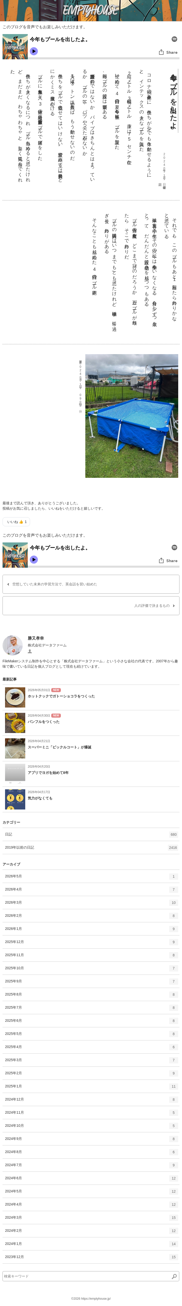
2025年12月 (91, 944)
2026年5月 (91, 878)
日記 (91, 836)
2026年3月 (91, 904)
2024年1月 (91, 1245)
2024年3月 (91, 1219)
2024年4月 (91, 1206)
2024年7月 (91, 1167)
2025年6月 (91, 1022)
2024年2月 (91, 1232)
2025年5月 (91, 1035)
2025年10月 (91, 970)
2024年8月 (91, 1154)
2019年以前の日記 (91, 849)
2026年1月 (91, 930)
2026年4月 (91, 891)
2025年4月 (91, 1049)
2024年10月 (91, 1127)
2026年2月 (91, 917)
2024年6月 (91, 1180)
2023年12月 (91, 1259)
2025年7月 (91, 1009)
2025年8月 (91, 996)
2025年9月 (91, 983)
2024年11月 (91, 1114)
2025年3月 (91, 1062)
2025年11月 (91, 957)
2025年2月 (91, 1075)
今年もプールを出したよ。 (173, 101)
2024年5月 (91, 1193)
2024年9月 (91, 1140)
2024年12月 (91, 1101)
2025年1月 (91, 1088)
